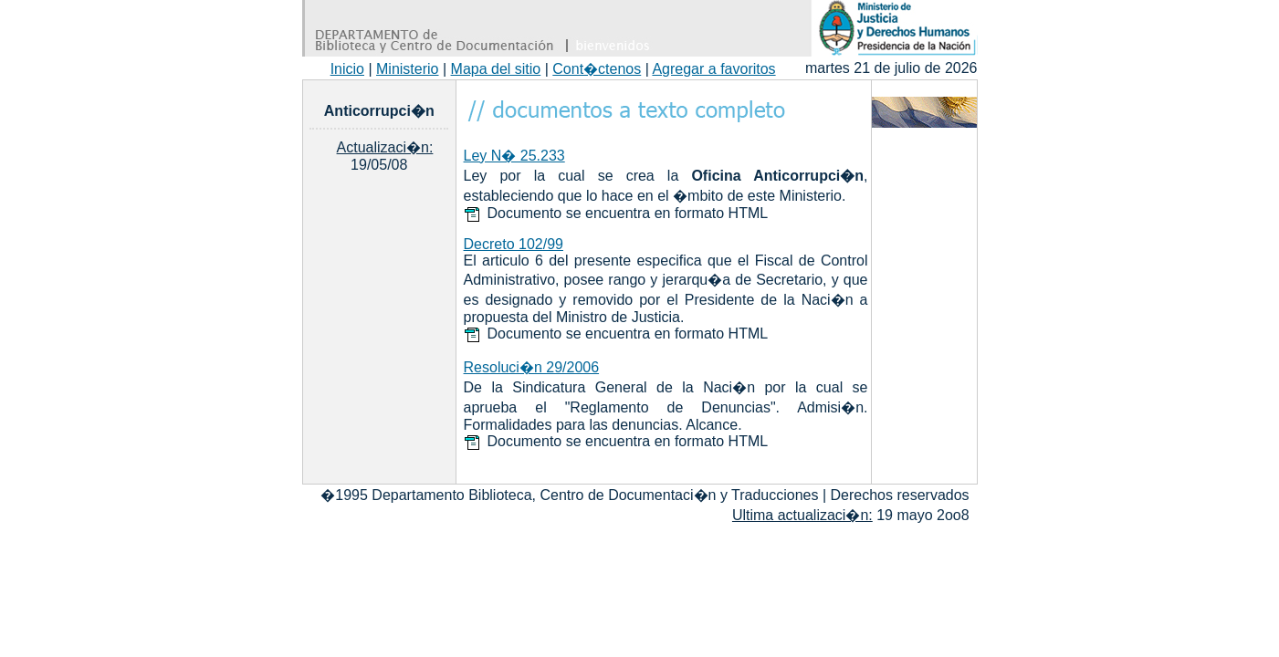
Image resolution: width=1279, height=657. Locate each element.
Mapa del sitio (496, 69)
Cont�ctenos (596, 69)
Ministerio (407, 69)
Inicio (347, 69)
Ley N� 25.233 (514, 155)
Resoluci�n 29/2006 (532, 367)
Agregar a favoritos (713, 69)
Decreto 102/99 (513, 244)
